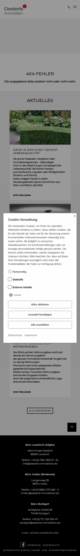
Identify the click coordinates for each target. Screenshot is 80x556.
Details (17, 295)
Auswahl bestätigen (40, 314)
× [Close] (74, 216)
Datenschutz (15, 335)
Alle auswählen (40, 324)
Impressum (31, 335)
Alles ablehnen (40, 304)
